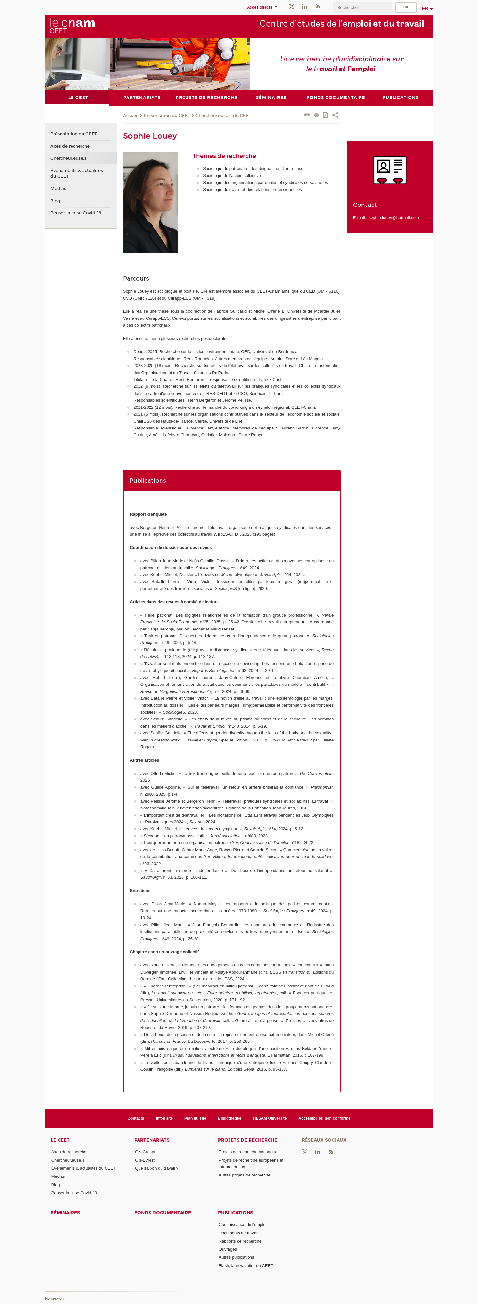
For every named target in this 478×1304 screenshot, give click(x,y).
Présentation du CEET (167, 115)
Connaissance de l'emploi (243, 1224)
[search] (362, 7)
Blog (55, 200)
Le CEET (60, 1140)
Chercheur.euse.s (68, 158)
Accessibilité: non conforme (324, 1118)
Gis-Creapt (145, 1151)
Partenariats (152, 1140)
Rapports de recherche (240, 1240)
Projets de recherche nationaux (248, 1151)
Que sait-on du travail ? (156, 1167)
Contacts (136, 1118)
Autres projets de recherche (245, 1175)
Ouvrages (228, 1249)
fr (425, 8)
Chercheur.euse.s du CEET (223, 115)
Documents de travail (238, 1232)
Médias (58, 188)
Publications (235, 1213)
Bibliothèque (229, 1118)
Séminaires (65, 1213)
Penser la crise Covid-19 (75, 213)
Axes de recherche (70, 146)
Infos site (164, 1118)
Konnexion (54, 1298)
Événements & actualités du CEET (76, 173)
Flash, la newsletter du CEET (246, 1265)
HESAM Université (270, 1118)
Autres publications (236, 1257)
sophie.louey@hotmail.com (393, 217)
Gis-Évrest (145, 1159)
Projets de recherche (247, 1140)
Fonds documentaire (162, 1213)
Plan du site (195, 1118)
